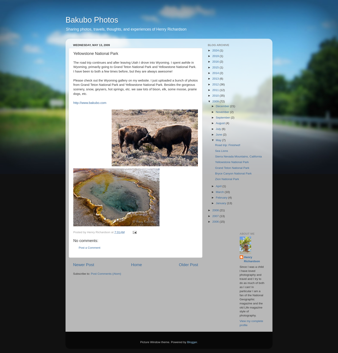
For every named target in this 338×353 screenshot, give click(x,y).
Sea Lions (221, 151)
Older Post (188, 264)
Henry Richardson (252, 259)
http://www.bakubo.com (89, 103)
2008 (216, 210)
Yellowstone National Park (232, 162)
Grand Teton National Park (232, 168)
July (219, 129)
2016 (216, 61)
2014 (216, 73)
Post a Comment (89, 247)
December (223, 106)
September (223, 117)
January (221, 203)
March (220, 192)
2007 (216, 216)
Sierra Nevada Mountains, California (238, 156)
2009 (216, 101)
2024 (216, 50)
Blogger (192, 342)
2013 (216, 78)
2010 (216, 95)
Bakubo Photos (92, 19)
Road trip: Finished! (227, 145)
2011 (216, 90)
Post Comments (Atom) (106, 273)
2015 (216, 67)
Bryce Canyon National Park (233, 173)
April (219, 186)
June (219, 134)
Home (136, 264)
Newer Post (83, 264)
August (221, 123)
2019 (216, 56)
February (222, 197)
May (219, 140)
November (223, 112)
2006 (216, 221)
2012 (216, 84)
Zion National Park (227, 179)
